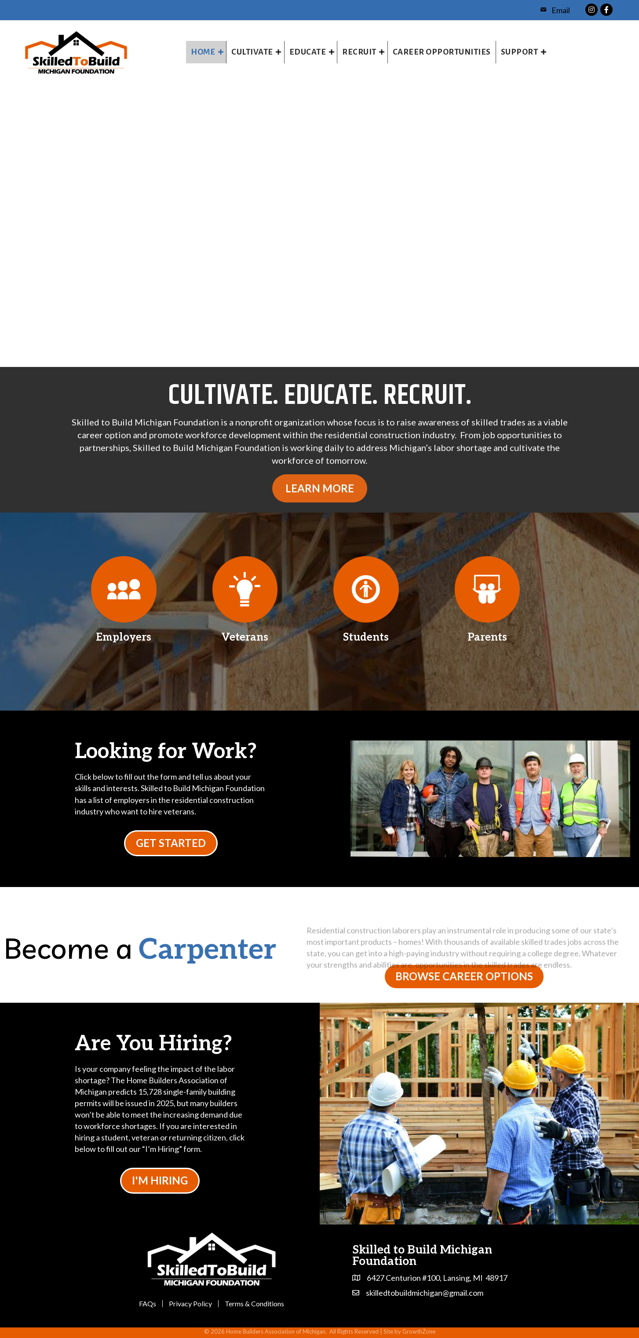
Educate (307, 52)
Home (203, 52)
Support (519, 52)
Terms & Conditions (254, 1303)
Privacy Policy (190, 1303)
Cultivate (252, 52)
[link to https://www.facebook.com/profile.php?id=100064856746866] (606, 8)
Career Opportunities (442, 52)
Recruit (359, 52)
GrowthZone (418, 1331)
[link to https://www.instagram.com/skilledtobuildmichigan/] (591, 8)
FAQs (147, 1303)
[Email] (552, 10)
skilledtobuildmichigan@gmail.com (424, 1293)
